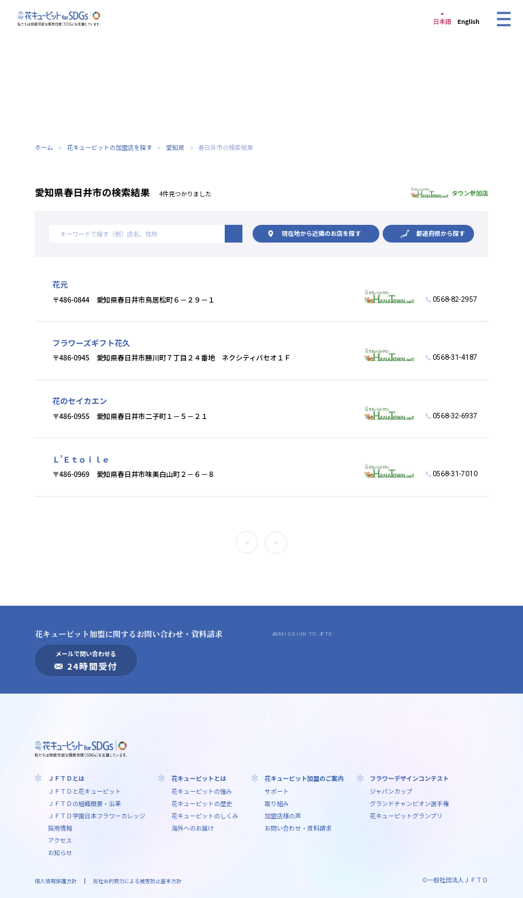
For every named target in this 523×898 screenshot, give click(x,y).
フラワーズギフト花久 (91, 342)
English (468, 21)
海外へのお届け (193, 828)
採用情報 (60, 828)
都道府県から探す (440, 233)
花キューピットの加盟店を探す (109, 147)
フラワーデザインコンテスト (409, 778)
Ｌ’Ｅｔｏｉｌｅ (81, 459)
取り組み (277, 803)
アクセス (60, 840)
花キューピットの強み (202, 791)
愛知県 (175, 147)
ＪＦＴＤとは (66, 778)
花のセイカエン (80, 400)
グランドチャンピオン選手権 (409, 803)
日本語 (442, 21)
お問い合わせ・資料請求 (298, 828)
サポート (277, 791)
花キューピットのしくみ (205, 815)
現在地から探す (321, 233)
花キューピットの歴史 (202, 803)
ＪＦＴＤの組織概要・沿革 (84, 803)
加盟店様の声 (283, 815)
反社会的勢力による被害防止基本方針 (137, 880)
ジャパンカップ (391, 791)
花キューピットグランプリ (406, 815)
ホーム (44, 147)
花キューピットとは (199, 778)
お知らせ (60, 852)
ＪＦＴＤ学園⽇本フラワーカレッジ (96, 815)
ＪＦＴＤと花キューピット (84, 791)
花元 (60, 284)
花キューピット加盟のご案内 (304, 778)
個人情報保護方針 (55, 880)
